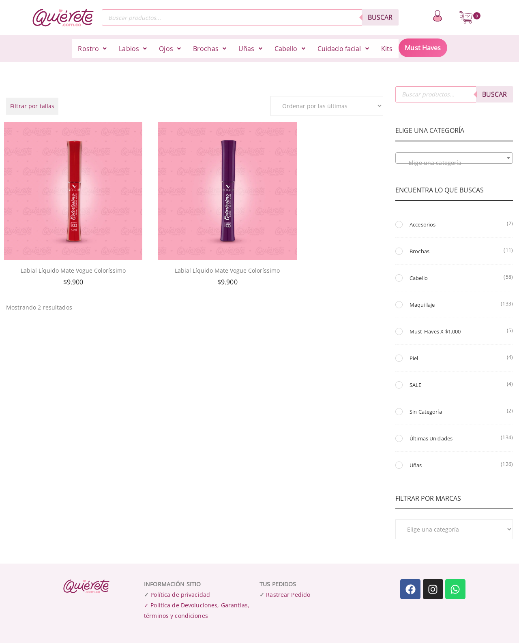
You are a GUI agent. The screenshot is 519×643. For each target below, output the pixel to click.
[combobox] (454, 158)
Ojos (170, 48)
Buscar (380, 17)
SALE (416, 385)
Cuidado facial (343, 48)
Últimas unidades (431, 438)
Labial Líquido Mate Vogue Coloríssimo (64, 250)
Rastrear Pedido (288, 594)
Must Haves (423, 47)
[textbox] (454, 163)
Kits (387, 48)
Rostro (92, 48)
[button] (92, 48)
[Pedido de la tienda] (326, 106)
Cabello (290, 48)
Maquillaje (422, 304)
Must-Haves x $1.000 (435, 331)
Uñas (250, 48)
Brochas (209, 48)
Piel (414, 358)
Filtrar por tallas (32, 106)
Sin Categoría (426, 411)
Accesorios (422, 224)
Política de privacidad (180, 594)
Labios (133, 48)
